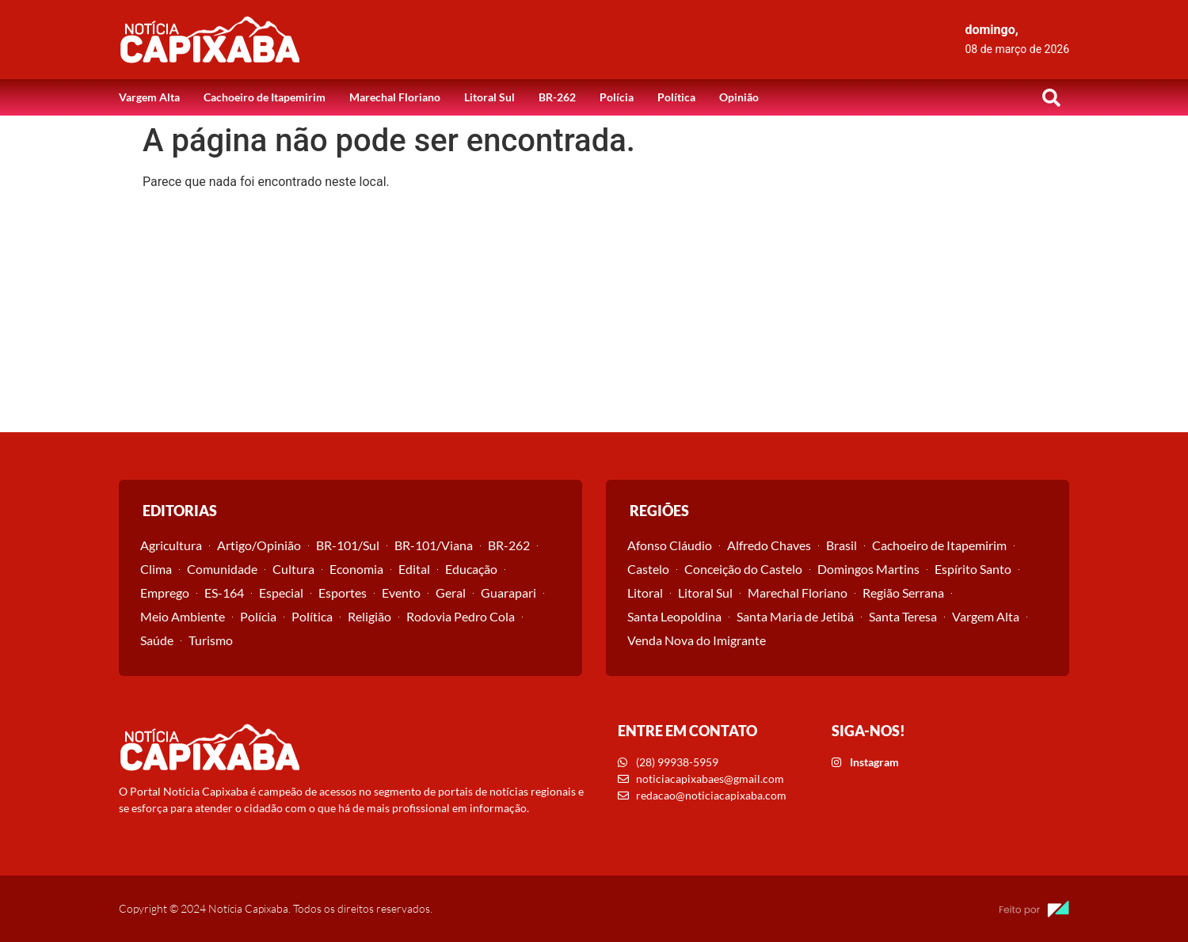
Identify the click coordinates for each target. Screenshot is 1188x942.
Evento (401, 592)
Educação (471, 568)
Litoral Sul (489, 97)
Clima (156, 568)
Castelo (648, 568)
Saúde (156, 640)
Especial (281, 592)
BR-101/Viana (433, 545)
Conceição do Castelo (743, 568)
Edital (414, 568)
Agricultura (171, 545)
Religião (369, 616)
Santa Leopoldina (674, 616)
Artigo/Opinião (259, 545)
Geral (451, 592)
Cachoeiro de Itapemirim (265, 97)
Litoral (645, 592)
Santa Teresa (903, 616)
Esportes (342, 592)
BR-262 (557, 97)
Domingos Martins (868, 568)
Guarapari (508, 592)
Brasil (841, 545)
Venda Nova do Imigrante (696, 640)
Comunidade (222, 568)
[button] (1051, 97)
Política (676, 97)
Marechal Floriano (394, 97)
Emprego (164, 592)
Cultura (293, 568)
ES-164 (224, 592)
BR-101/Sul (347, 545)
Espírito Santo (973, 568)
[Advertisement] (594, 313)
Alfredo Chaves (769, 545)
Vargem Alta (149, 97)
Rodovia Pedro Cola (460, 616)
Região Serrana (903, 592)
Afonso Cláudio (669, 545)
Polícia (617, 97)
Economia (356, 568)
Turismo (210, 640)
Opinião (739, 97)
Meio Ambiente (182, 616)
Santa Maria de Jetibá (795, 616)
